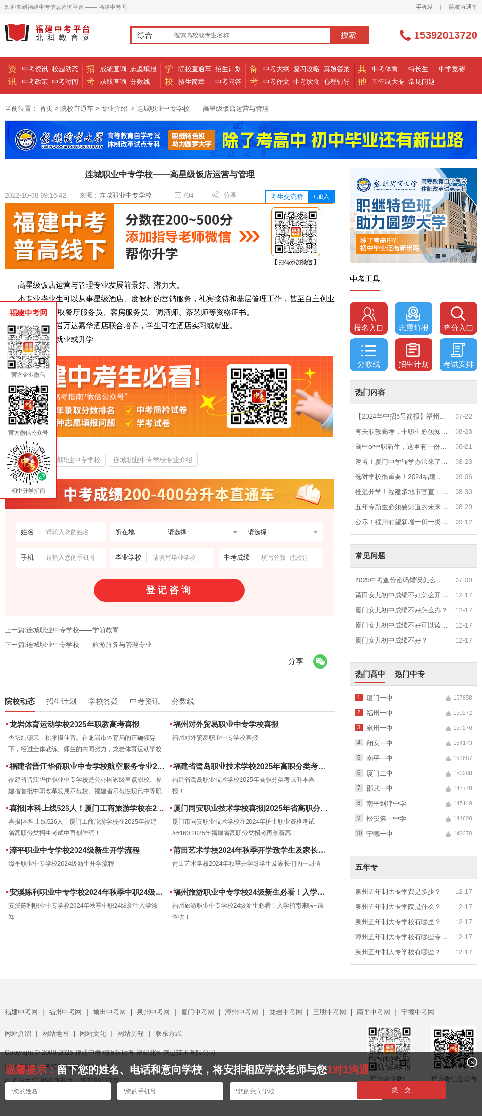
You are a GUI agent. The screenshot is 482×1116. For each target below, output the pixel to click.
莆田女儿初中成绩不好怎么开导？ (402, 595)
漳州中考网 (241, 1012)
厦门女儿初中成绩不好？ (391, 640)
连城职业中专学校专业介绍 (152, 459)
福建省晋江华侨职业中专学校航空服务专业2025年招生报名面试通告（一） (87, 766)
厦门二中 (379, 773)
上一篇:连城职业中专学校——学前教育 (62, 630)
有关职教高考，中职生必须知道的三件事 (402, 431)
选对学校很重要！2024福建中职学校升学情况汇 (402, 476)
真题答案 (337, 69)
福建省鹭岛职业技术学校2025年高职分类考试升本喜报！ (251, 766)
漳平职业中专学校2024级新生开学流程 (74, 850)
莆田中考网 (109, 1012)
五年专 (366, 867)
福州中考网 (65, 1012)
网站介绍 (18, 1033)
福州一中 (379, 713)
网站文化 (93, 1033)
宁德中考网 (417, 1012)
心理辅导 (337, 81)
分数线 (140, 81)
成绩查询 (113, 69)
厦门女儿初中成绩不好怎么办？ (401, 610)
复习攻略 (306, 69)
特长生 (418, 69)
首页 (46, 108)
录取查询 (113, 81)
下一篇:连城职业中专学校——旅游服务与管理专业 (78, 644)
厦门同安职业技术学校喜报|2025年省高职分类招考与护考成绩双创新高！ (251, 808)
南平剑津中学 (386, 803)
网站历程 (130, 1033)
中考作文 (276, 81)
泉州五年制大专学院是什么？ (398, 906)
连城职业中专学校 (125, 195)
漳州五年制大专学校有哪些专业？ (402, 937)
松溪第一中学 (386, 818)
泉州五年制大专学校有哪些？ (398, 952)
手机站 (424, 7)
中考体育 (385, 69)
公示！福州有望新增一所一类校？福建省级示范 (402, 522)
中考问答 (228, 81)
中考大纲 (276, 69)
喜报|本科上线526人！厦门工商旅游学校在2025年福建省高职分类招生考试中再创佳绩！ (87, 808)
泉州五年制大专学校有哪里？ (398, 922)
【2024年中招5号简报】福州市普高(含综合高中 (402, 416)
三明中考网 (329, 1012)
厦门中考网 (197, 1012)
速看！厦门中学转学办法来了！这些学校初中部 (402, 461)
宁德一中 (379, 833)
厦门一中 (379, 698)
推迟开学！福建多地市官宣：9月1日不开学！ (402, 492)
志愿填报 (143, 69)
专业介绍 (114, 108)
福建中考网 (21, 1012)
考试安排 (458, 355)
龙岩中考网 (285, 1012)
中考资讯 (35, 69)
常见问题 (421, 81)
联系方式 (168, 1033)
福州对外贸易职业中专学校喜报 (226, 724)
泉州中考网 (153, 1012)
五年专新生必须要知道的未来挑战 (402, 507)
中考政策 (35, 81)
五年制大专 (388, 81)
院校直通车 (463, 7)
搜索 (348, 35)
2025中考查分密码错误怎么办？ (402, 580)
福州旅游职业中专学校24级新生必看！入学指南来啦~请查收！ (251, 892)
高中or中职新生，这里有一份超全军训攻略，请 (402, 446)
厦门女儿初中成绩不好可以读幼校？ (402, 625)
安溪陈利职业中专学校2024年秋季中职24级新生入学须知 (87, 892)
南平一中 (379, 758)
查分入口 (458, 319)
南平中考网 (373, 1012)
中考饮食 (306, 81)
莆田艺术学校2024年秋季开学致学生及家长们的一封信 (251, 850)
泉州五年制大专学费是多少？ (398, 891)
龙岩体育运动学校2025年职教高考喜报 (74, 724)
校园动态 (65, 69)
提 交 (401, 1089)
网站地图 (55, 1033)
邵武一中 (379, 788)
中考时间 (65, 81)
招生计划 (228, 69)
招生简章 (191, 81)
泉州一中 (379, 728)
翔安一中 (379, 743)
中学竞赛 (452, 69)
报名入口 (369, 319)
